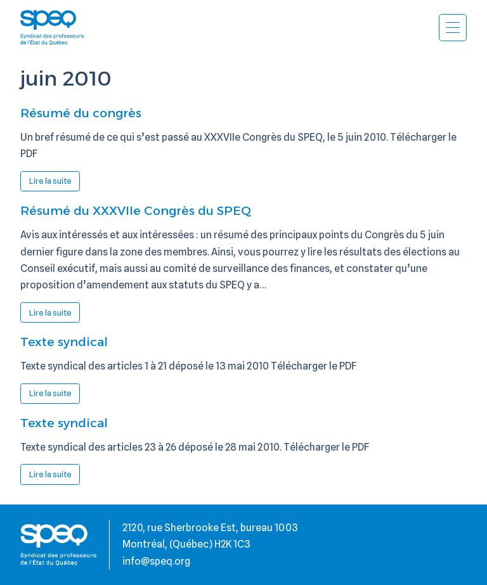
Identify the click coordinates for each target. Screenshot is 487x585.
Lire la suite (55, 183)
